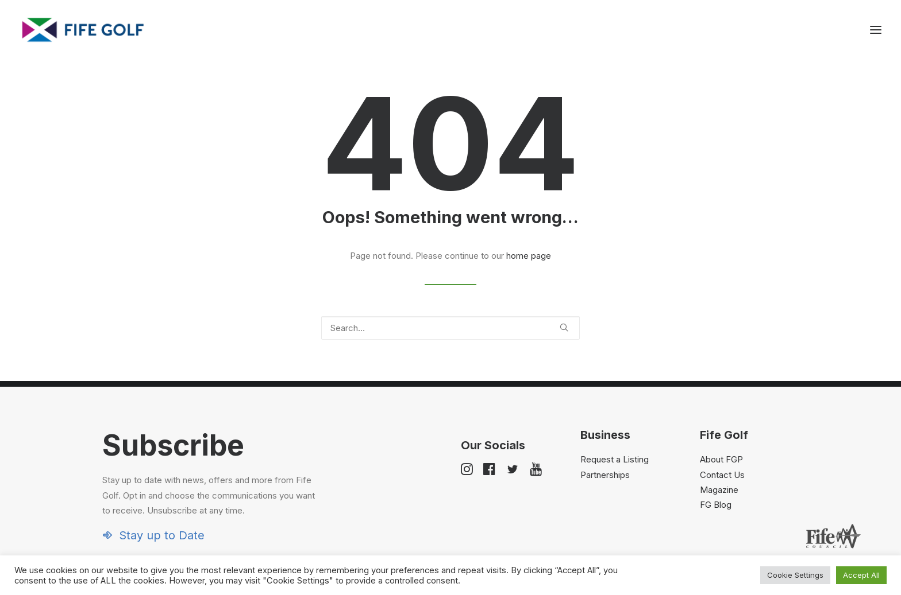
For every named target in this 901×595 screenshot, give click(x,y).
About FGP (721, 459)
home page (528, 255)
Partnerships (605, 474)
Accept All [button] (861, 575)
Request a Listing (614, 459)
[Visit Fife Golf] (83, 29)
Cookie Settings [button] (795, 575)
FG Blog (715, 504)
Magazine (719, 489)
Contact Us (722, 474)
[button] (564, 327)
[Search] (450, 328)
